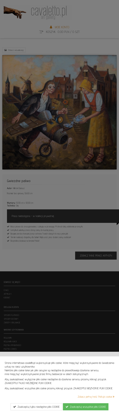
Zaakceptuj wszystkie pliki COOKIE (86, 407)
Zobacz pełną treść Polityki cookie (96, 396)
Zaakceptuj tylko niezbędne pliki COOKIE (36, 407)
